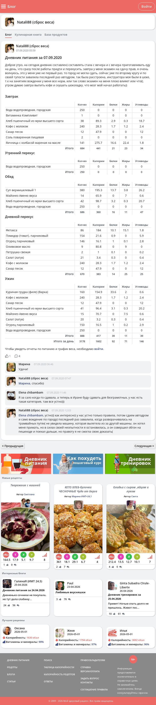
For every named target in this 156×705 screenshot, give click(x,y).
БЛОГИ (11, 674)
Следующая (144, 446)
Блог (8, 34)
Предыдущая (12, 446)
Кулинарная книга (28, 34)
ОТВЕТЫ (48, 681)
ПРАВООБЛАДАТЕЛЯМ (93, 660)
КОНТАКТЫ (87, 682)
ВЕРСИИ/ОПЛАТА (90, 671)
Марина (24, 364)
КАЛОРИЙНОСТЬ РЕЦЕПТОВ (59, 674)
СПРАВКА (86, 667)
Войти (146, 6)
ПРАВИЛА (102, 689)
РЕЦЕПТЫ (12, 667)
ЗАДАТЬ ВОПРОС (90, 678)
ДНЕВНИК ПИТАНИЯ (18, 660)
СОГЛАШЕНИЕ (88, 689)
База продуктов (56, 34)
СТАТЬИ (11, 681)
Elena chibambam (31, 392)
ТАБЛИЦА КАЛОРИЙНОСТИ (59, 667)
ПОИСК (48, 660)
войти (98, 349)
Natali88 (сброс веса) (35, 22)
